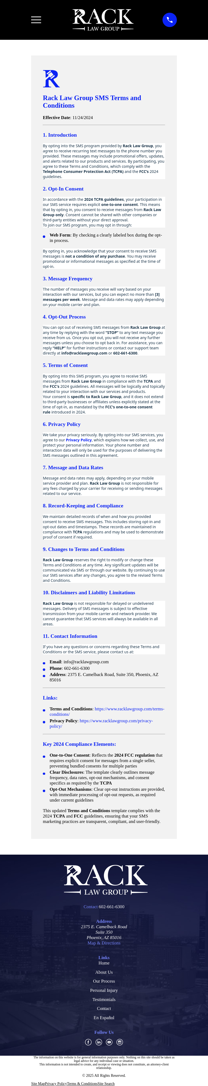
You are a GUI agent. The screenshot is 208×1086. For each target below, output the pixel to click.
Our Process (104, 981)
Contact (104, 1008)
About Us (104, 972)
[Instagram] (119, 1042)
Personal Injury (104, 990)
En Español (104, 1017)
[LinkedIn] (99, 1042)
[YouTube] (109, 1042)
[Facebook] (88, 1042)
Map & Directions (103, 943)
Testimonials (104, 999)
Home (104, 963)
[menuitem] (38, 1084)
